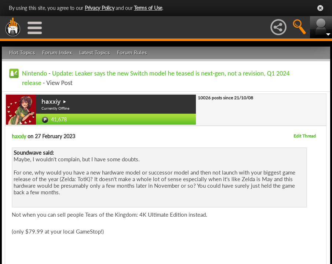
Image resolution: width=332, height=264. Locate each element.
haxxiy (51, 101)
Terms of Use (148, 8)
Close (320, 8)
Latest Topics (94, 53)
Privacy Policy (99, 8)
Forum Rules (132, 53)
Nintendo (34, 73)
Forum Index (57, 53)
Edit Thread (304, 136)
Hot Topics (22, 53)
